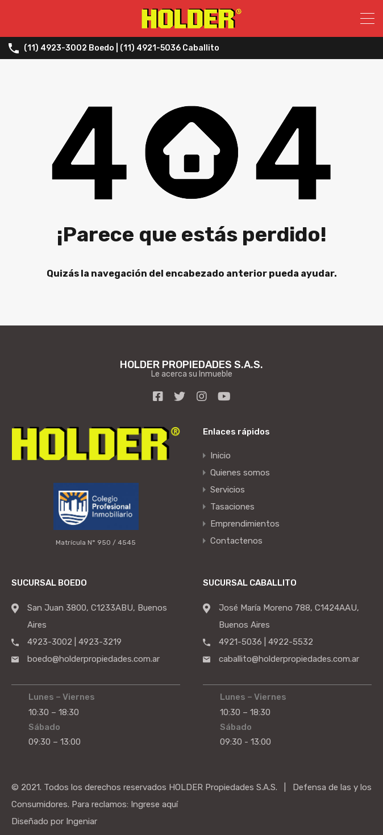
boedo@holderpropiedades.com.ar (93, 658)
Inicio (220, 455)
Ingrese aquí (154, 804)
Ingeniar (81, 821)
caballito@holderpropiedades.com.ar (289, 658)
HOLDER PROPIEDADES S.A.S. (191, 364)
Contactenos (236, 540)
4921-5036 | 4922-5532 (266, 641)
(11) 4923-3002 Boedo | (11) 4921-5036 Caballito (121, 48)
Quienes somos (240, 472)
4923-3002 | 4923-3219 (74, 641)
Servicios (227, 489)
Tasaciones (232, 506)
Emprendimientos (245, 523)
